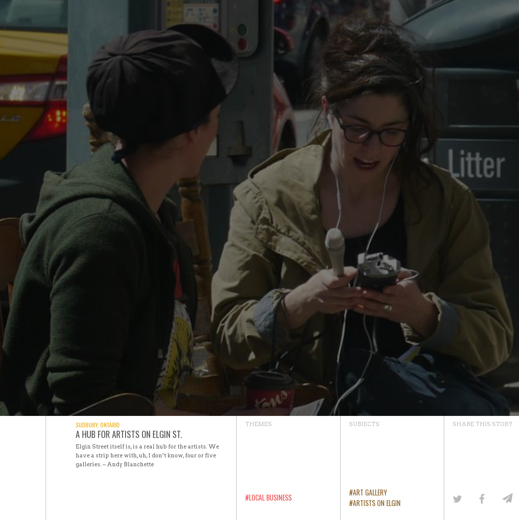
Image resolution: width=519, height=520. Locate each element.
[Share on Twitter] (457, 498)
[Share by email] (507, 498)
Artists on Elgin (377, 503)
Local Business (270, 497)
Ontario (110, 424)
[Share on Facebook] (482, 498)
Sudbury (87, 424)
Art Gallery (370, 492)
